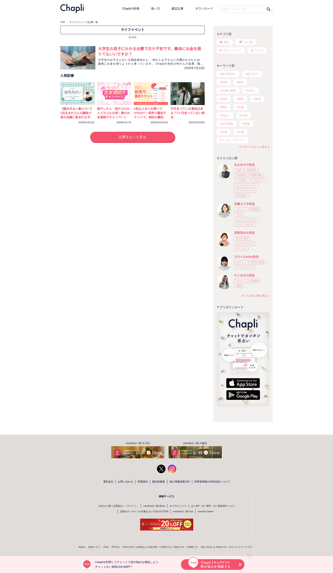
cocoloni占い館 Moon (154, 506)
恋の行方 (253, 74)
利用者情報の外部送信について (212, 481)
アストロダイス (245, 267)
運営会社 (108, 481)
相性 (241, 98)
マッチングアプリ (233, 140)
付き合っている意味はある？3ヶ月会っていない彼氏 (188, 113)
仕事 (224, 132)
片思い (251, 90)
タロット (259, 180)
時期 (224, 82)
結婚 (224, 98)
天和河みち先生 (244, 233)
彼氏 (241, 82)
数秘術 (255, 209)
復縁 (258, 98)
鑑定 (227, 42)
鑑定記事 (177, 8)
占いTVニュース (178, 506)
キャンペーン (232, 50)
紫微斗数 (256, 175)
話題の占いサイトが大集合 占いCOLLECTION (144, 511)
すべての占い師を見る (254, 295)
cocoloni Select (205, 511)
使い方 (155, 8)
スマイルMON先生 (246, 257)
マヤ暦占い (242, 180)
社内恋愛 (227, 123)
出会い (225, 115)
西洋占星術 (242, 238)
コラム (258, 50)
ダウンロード (204, 8)
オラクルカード (245, 190)
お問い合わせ (125, 481)
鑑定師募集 (158, 481)
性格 (247, 123)
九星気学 (241, 175)
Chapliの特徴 (131, 8)
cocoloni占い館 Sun (183, 511)
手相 (238, 214)
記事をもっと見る (132, 137)
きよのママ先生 (244, 165)
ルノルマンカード (246, 185)
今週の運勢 (228, 90)
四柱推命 (251, 170)
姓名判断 (241, 195)
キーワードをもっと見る (253, 147)
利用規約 (143, 481)
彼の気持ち (228, 74)
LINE (244, 115)
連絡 (224, 107)
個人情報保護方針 (179, 481)
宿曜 (238, 170)
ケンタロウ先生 (244, 275)
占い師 (248, 42)
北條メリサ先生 (244, 204)
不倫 (241, 132)
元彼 (241, 107)
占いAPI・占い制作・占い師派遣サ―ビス (213, 506)
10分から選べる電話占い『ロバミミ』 (119, 506)
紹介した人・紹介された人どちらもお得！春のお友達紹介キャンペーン (113, 113)
